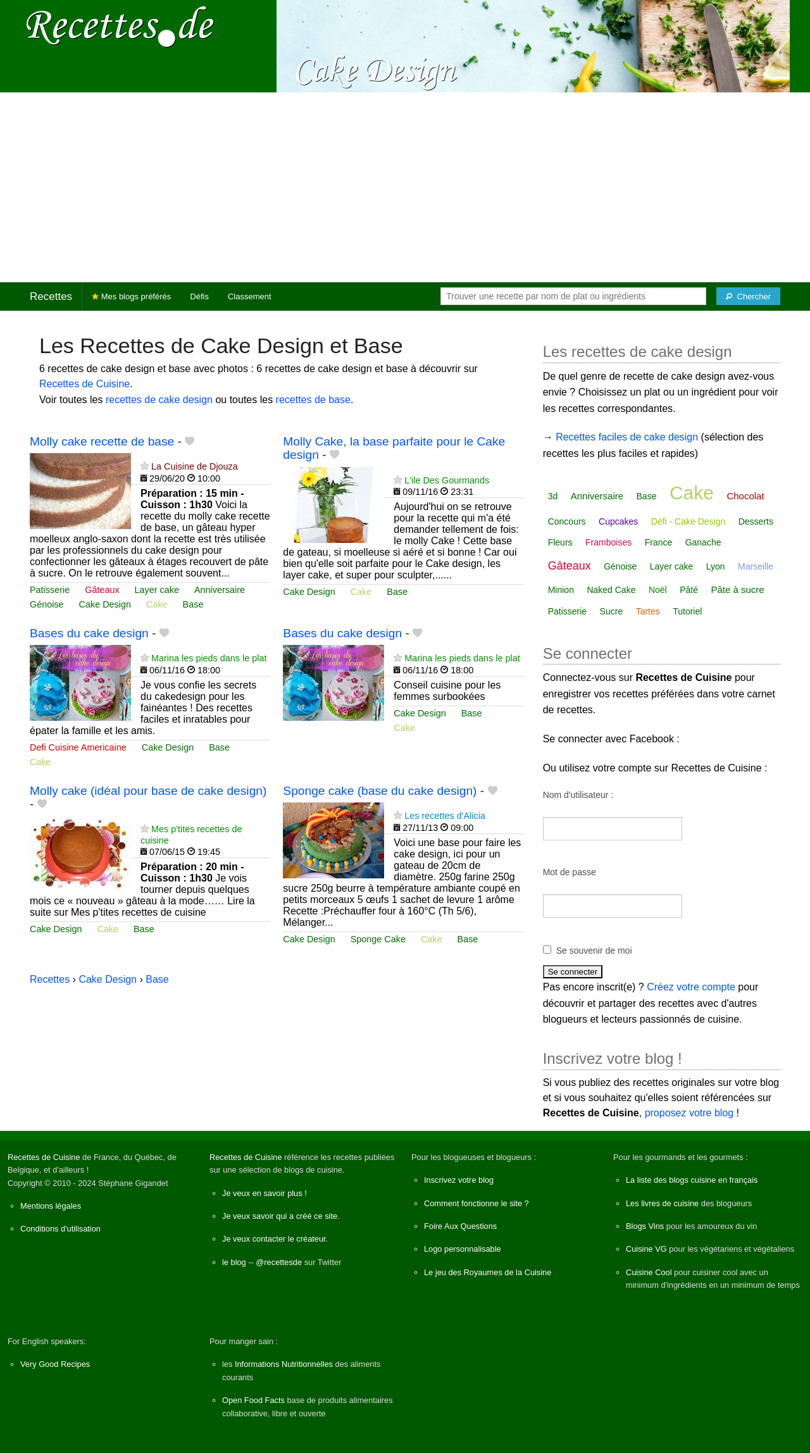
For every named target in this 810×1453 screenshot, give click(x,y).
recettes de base (313, 399)
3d (553, 496)
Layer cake (157, 590)
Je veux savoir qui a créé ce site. (281, 1216)
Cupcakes (618, 521)
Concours (567, 521)
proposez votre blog (689, 1112)
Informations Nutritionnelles (284, 1364)
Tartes (648, 611)
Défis (199, 296)
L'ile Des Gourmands (446, 480)
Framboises (608, 542)
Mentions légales (50, 1206)
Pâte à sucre (737, 589)
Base (193, 604)
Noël (658, 590)
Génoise (47, 604)
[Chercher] (748, 296)
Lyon (715, 566)
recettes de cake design (159, 399)
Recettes (51, 296)
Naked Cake (611, 590)
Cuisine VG (646, 1249)
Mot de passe (569, 872)
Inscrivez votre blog (459, 1180)
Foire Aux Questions (460, 1226)
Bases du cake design (89, 633)
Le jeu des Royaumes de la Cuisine (487, 1272)
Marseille (755, 566)
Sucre (611, 611)
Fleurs (560, 542)
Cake (157, 604)
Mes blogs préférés (131, 296)
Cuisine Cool (649, 1272)
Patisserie (50, 590)
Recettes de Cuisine (84, 383)
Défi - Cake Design (688, 521)
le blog (234, 1262)
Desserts (755, 521)
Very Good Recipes (55, 1364)
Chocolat (745, 495)
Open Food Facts (253, 1400)
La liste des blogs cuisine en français (691, 1180)
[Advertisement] (405, 187)
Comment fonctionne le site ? (476, 1203)
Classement (249, 296)
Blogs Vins (645, 1226)
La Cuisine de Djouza (194, 466)
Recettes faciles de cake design (627, 437)
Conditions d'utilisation (60, 1228)
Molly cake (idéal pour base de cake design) (148, 790)
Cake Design (105, 604)
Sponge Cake (378, 939)
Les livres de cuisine (662, 1203)
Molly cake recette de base (102, 441)
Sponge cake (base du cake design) (380, 790)
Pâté (689, 590)
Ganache (703, 542)
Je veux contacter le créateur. (275, 1239)
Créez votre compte (691, 987)
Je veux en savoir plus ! (264, 1193)
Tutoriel (687, 611)
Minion (561, 590)
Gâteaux (102, 590)
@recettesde (279, 1262)
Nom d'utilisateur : (578, 795)
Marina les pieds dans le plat (208, 658)
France (659, 542)
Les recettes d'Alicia (444, 816)
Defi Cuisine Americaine (78, 747)
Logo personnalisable (462, 1249)
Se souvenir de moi (594, 950)
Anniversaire (219, 590)
